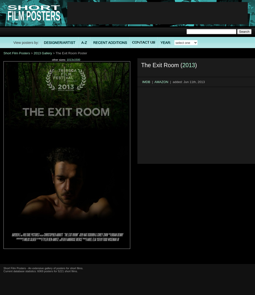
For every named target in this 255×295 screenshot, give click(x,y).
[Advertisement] (157, 13)
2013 (188, 65)
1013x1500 (73, 59)
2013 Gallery (43, 53)
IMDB (146, 82)
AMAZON (161, 82)
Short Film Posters (16, 53)
